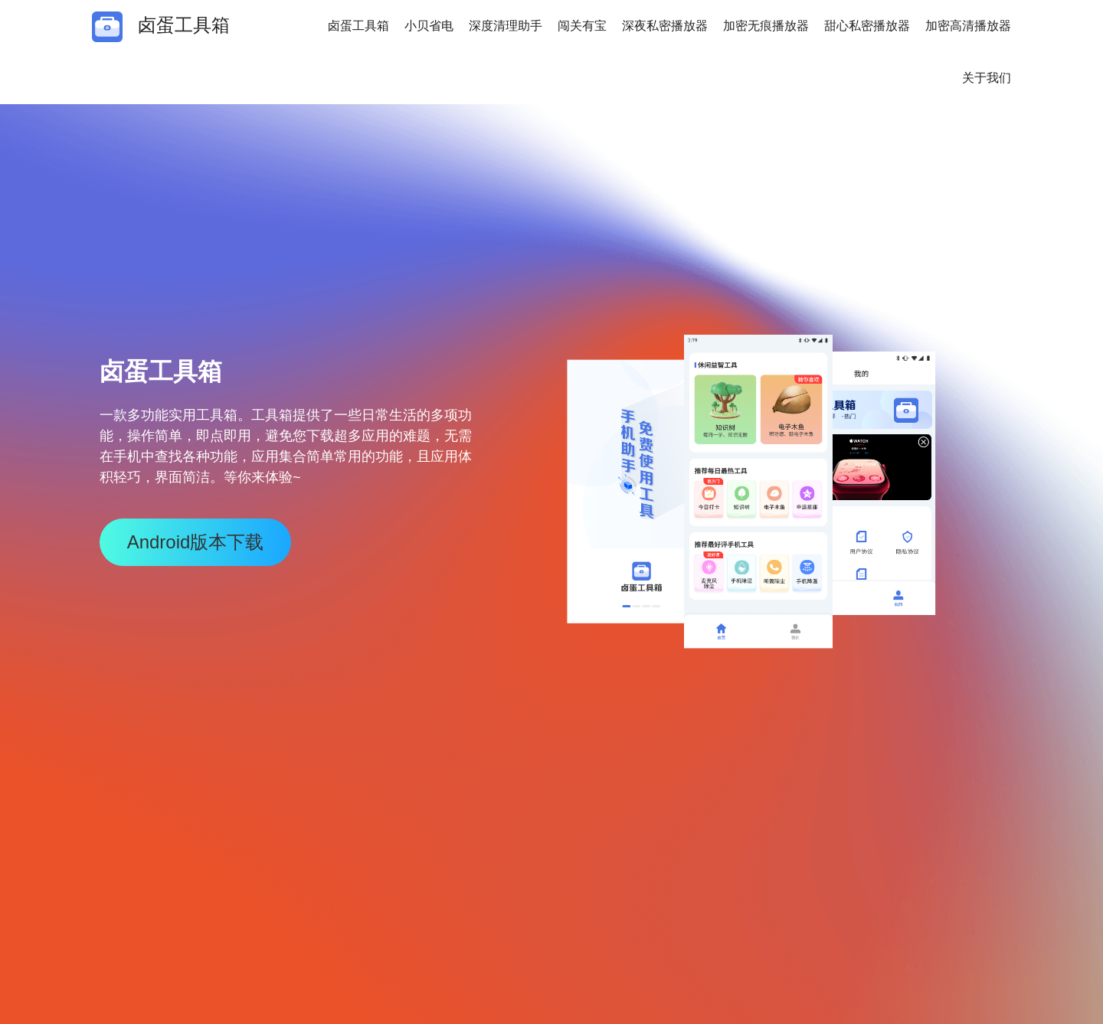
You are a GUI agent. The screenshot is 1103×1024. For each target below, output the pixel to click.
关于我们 (986, 77)
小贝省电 (428, 25)
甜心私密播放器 (867, 25)
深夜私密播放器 (665, 25)
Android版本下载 (195, 542)
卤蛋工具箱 (358, 25)
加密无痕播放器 (766, 25)
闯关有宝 (582, 25)
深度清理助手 (505, 25)
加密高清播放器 (968, 25)
